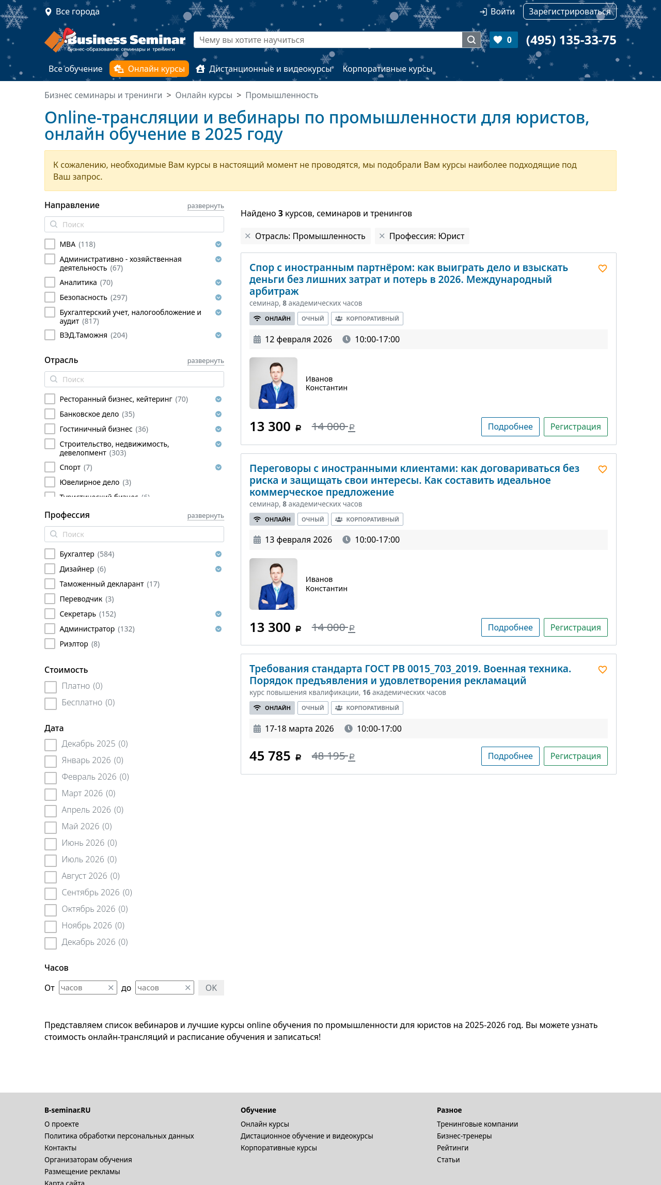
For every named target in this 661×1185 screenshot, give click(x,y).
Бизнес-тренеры (464, 1136)
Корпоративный (367, 318)
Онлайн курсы (149, 68)
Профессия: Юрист (427, 236)
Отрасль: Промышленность (310, 236)
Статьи (448, 1159)
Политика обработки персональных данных (119, 1136)
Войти (503, 11)
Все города (78, 11)
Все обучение (76, 68)
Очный (313, 318)
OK (211, 987)
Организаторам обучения (88, 1159)
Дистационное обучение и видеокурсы (307, 1136)
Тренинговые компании (477, 1124)
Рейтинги (453, 1147)
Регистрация (575, 426)
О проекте (61, 1124)
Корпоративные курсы (387, 68)
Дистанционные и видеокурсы (264, 68)
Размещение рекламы (82, 1171)
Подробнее (510, 426)
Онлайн (272, 318)
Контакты (60, 1147)
